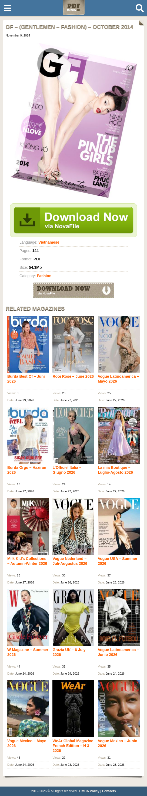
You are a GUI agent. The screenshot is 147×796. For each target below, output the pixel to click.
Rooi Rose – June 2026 (73, 376)
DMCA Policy (89, 791)
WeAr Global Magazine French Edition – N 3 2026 (72, 746)
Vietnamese (48, 242)
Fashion (44, 276)
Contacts (109, 791)
